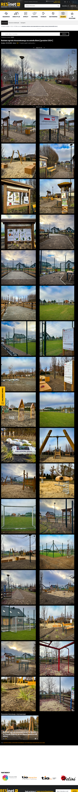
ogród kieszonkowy (7, 742)
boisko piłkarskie (36, 742)
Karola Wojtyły (21, 742)
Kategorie (23, 22)
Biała (16, 742)
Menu (73, 6)
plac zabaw (42, 742)
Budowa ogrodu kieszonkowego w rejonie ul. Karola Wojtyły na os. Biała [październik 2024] (20, 734)
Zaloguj (65, 6)
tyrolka (13, 742)
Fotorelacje (4, 22)
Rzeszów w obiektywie (14, 22)
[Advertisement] (39, 757)
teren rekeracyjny (28, 742)
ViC (18, 43)
